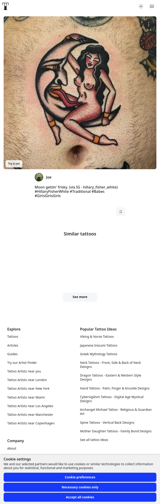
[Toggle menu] (151, 6)
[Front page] (5, 6)
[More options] (148, 24)
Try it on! (14, 164)
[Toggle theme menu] (141, 6)
